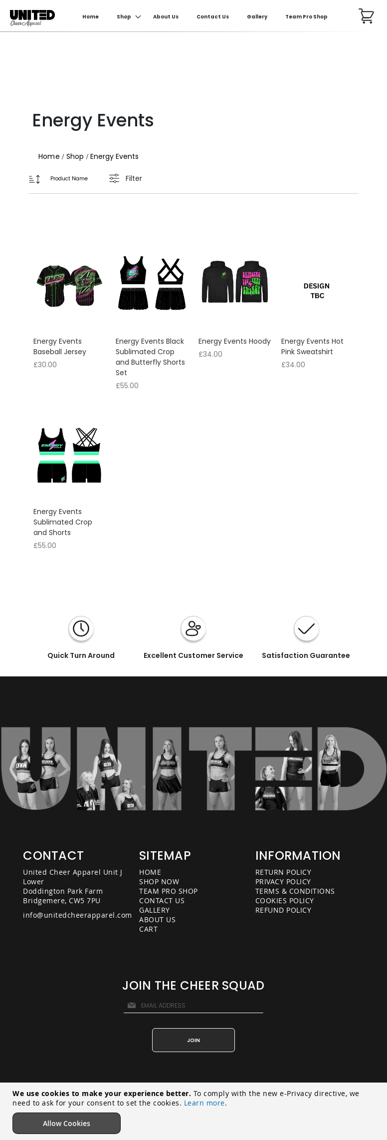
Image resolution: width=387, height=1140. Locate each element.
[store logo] (32, 18)
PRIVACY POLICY (283, 881)
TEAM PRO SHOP (168, 891)
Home (50, 156)
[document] (194, 1111)
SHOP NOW (159, 881)
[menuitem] (126, 16)
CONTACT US (162, 900)
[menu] (209, 16)
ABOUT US (157, 919)
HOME (150, 872)
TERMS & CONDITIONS (295, 891)
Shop (76, 156)
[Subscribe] (193, 1040)
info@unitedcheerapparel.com (77, 915)
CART (148, 929)
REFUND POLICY (283, 910)
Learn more (204, 1103)
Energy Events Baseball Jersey (59, 346)
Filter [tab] (134, 178)
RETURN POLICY (283, 872)
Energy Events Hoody (234, 341)
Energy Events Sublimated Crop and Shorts (62, 522)
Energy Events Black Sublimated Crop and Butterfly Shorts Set (150, 357)
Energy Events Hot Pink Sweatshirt (312, 346)
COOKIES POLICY (284, 900)
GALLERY (154, 910)
